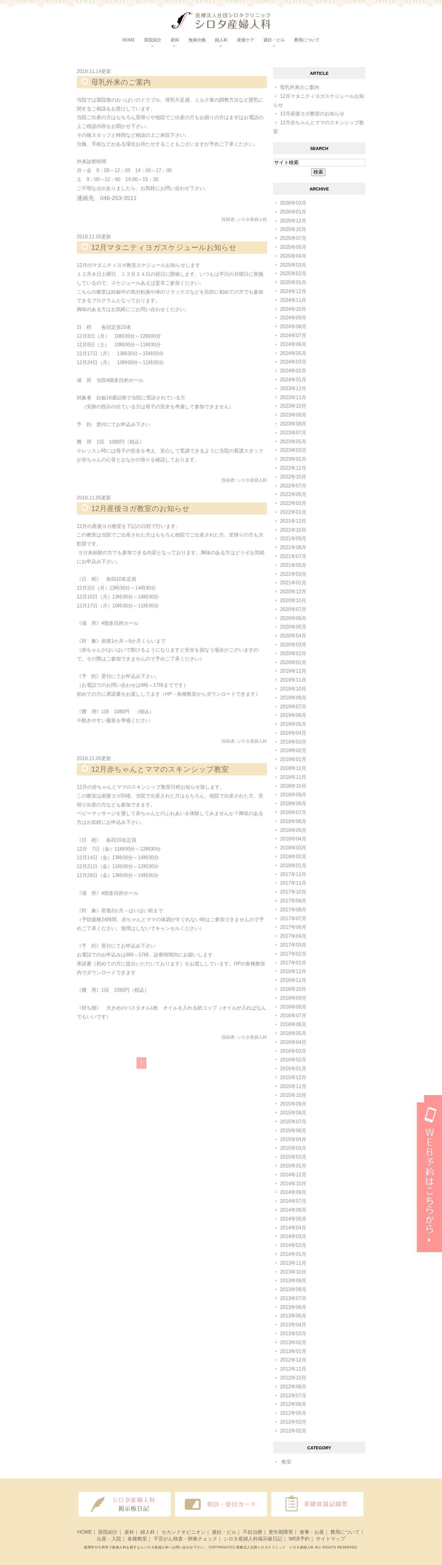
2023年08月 (293, 423)
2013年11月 (293, 1263)
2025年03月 (293, 264)
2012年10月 (293, 1377)
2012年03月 (293, 1422)
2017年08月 (293, 909)
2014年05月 (293, 1218)
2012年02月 (293, 1430)
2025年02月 (293, 273)
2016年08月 (293, 1006)
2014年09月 (293, 1192)
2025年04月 (293, 256)
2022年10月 (293, 476)
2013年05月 (293, 1315)
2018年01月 (293, 865)
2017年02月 (293, 953)
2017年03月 (293, 945)
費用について (307, 40)
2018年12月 (293, 768)
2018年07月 (293, 812)
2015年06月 (293, 1130)
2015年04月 (293, 1139)
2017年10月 (293, 891)
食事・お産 (312, 1532)
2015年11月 (293, 1086)
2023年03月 (293, 450)
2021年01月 (293, 582)
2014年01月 (293, 1254)
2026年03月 (293, 203)
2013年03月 (293, 1333)
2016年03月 (293, 1051)
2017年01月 (293, 962)
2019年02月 (293, 750)
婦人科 (147, 1532)
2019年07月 (293, 706)
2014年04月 (293, 1227)
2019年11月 (293, 680)
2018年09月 (293, 794)
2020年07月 (293, 609)
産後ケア (245, 40)
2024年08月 (293, 326)
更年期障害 (281, 1532)
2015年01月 (293, 1165)
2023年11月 (293, 397)
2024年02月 (293, 370)
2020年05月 (293, 626)
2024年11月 (293, 300)
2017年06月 (293, 927)
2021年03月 (293, 574)
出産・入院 (109, 1538)
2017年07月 (293, 918)
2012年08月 (293, 1386)
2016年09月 (293, 998)
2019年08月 (293, 697)
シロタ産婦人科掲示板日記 (252, 1538)
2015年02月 (293, 1156)
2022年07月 (293, 485)
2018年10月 (293, 786)
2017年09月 (293, 900)
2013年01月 (293, 1351)
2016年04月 (293, 1042)
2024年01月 (293, 379)
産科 (129, 1532)
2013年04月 (293, 1324)
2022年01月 (293, 512)
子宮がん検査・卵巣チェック (185, 1538)
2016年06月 (293, 1024)
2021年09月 (293, 538)
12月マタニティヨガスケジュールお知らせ (164, 247)
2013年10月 (293, 1272)
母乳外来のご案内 (121, 82)
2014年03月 (293, 1236)
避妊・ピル (224, 1532)
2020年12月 (293, 591)
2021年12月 (293, 521)
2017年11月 (293, 883)
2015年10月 (293, 1095)
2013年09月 (293, 1280)
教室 (286, 1461)
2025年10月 (293, 229)
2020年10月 (293, 600)
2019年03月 (293, 741)
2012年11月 (293, 1368)
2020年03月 (293, 644)
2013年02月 (293, 1342)
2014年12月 (293, 1174)
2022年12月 (293, 468)
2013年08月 (293, 1289)
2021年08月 (293, 547)
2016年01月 (293, 1068)
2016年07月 (293, 1015)
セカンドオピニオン (183, 1532)
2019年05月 (293, 724)
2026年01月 (293, 211)
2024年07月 (293, 335)
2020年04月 (293, 635)
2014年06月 (293, 1210)
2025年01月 (293, 282)
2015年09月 (293, 1103)
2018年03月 (293, 847)
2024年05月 (293, 353)
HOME (128, 40)
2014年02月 (293, 1245)
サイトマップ (330, 1538)
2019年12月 (293, 671)
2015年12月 (293, 1077)
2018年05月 (293, 830)
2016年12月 (293, 971)
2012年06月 (293, 1404)
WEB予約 (299, 1538)
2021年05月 (293, 565)
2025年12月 (293, 220)
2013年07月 (293, 1298)
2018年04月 (293, 838)
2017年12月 (293, 874)
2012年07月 (293, 1395)
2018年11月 (293, 777)
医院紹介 (108, 1532)
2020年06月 (293, 618)
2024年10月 (293, 309)
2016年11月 (293, 980)
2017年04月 (293, 936)
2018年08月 (293, 803)
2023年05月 (293, 441)
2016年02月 (293, 1059)
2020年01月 (293, 662)
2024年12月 (293, 291)
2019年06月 (293, 715)
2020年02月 (293, 653)
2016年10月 (293, 989)
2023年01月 (293, 459)
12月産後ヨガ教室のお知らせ (140, 508)
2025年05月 (293, 247)
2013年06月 (293, 1307)
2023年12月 (293, 388)
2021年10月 (293, 530)
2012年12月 (293, 1360)
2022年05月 (293, 494)
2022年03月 (293, 503)
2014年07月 (293, 1201)
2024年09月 (293, 317)
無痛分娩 (197, 40)
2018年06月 (293, 821)
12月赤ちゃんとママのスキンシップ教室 (160, 769)
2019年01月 (293, 759)
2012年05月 (293, 1413)
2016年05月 (293, 1033)
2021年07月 (293, 556)
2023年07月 (293, 432)
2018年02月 (293, 856)
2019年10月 (293, 688)
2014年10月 (293, 1183)
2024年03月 (293, 361)
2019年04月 (293, 733)
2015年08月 (293, 1112)
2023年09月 (293, 414)
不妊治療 (252, 1532)
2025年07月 (293, 238)
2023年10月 (293, 406)
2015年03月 (293, 1148)
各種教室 (137, 1538)
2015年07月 (293, 1121)
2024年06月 (293, 344)
